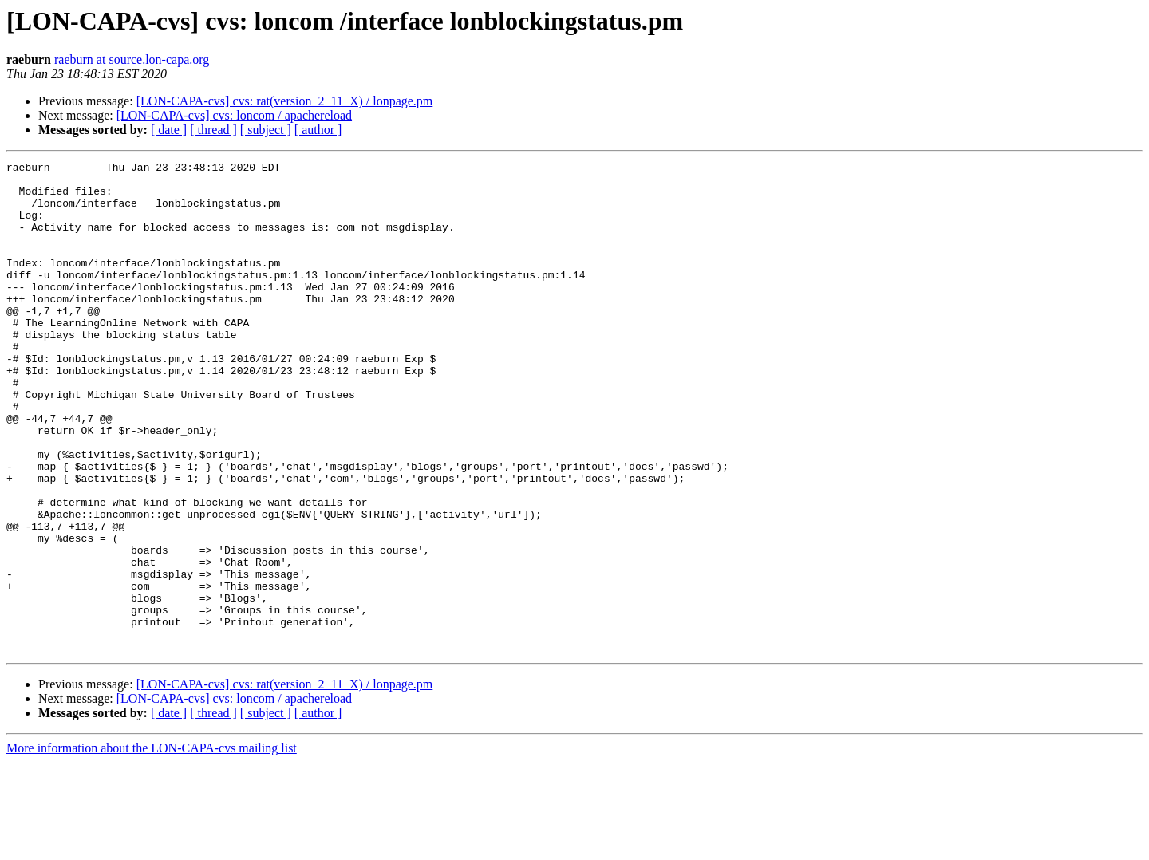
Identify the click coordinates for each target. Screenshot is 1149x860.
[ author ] (318, 129)
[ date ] (169, 129)
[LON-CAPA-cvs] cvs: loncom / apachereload (234, 115)
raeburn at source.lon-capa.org (131, 59)
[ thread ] (213, 129)
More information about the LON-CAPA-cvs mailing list (151, 846)
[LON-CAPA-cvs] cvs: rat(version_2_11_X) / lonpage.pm (284, 101)
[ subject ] (265, 129)
